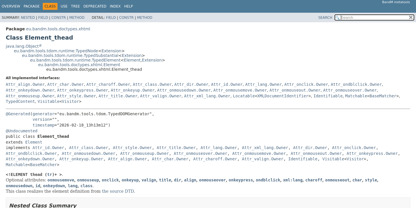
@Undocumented (22, 131)
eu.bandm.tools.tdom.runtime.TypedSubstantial (70, 55)
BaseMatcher (382, 96)
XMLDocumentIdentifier (283, 96)
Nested (28, 18)
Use (64, 6)
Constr (58, 18)
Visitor (70, 101)
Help (128, 6)
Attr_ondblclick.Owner (356, 84)
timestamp (44, 125)
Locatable (244, 96)
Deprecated (95, 6)
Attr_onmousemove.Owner (240, 90)
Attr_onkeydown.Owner (30, 90)
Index (115, 6)
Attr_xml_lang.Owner (207, 96)
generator (44, 114)
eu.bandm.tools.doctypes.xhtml (58, 29)
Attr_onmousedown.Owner (184, 90)
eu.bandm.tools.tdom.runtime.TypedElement (75, 60)
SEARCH (325, 18)
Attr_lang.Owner (263, 84)
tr (49, 174)
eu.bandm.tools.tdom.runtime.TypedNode (56, 51)
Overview (11, 6)
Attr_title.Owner (118, 96)
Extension (111, 51)
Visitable (49, 101)
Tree (75, 6)
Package (32, 6)
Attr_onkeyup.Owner (133, 90)
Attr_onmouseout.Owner (295, 90)
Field (43, 18)
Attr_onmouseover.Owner (350, 90)
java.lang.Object (22, 46)
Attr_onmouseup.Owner (30, 96)
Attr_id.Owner (227, 84)
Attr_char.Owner (65, 84)
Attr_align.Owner (25, 84)
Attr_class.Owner (152, 84)
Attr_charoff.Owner (108, 84)
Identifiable (328, 96)
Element (132, 60)
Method (77, 18)
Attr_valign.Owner (160, 96)
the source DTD (118, 191)
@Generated (18, 114)
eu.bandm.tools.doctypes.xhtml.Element (79, 64)
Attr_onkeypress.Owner (82, 90)
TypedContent (20, 101)
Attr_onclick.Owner (306, 84)
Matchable (356, 96)
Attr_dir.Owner (191, 84)
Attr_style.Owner (76, 96)
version (41, 119)
